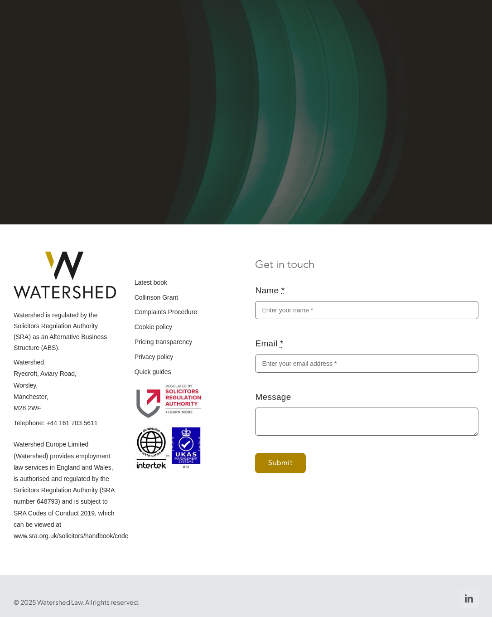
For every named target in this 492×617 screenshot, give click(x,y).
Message (273, 397)
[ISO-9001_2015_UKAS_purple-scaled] (169, 430)
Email (269, 343)
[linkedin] (468, 598)
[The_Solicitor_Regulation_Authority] (169, 387)
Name (270, 290)
